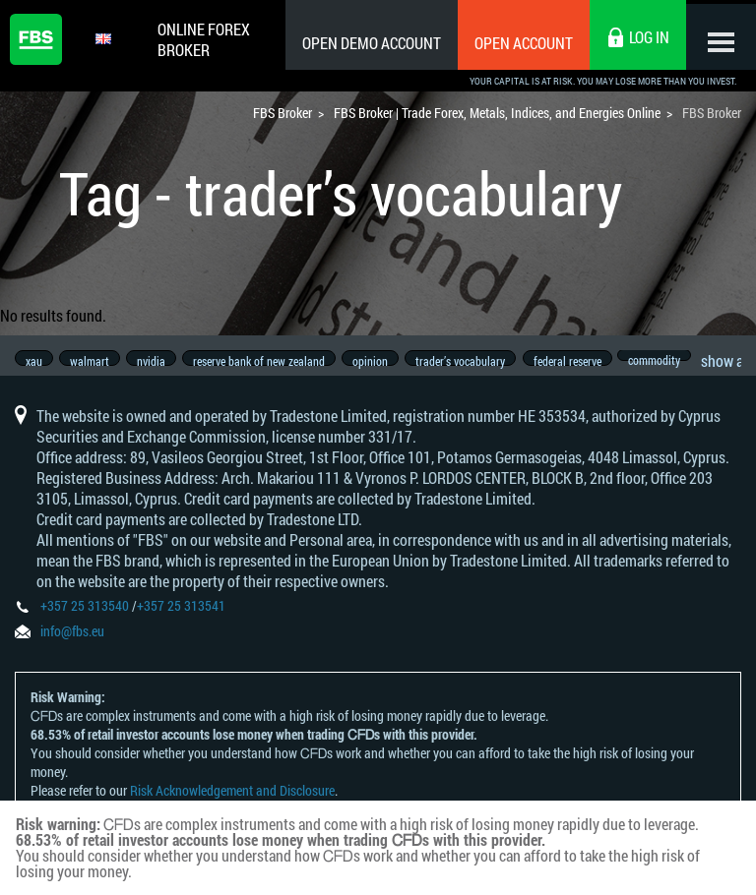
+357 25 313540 (84, 618)
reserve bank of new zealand (271, 361)
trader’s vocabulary (480, 361)
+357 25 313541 (181, 618)
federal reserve (590, 361)
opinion (386, 361)
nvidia (159, 361)
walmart (93, 361)
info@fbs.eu (72, 643)
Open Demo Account (362, 42)
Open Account (515, 42)
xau (34, 361)
